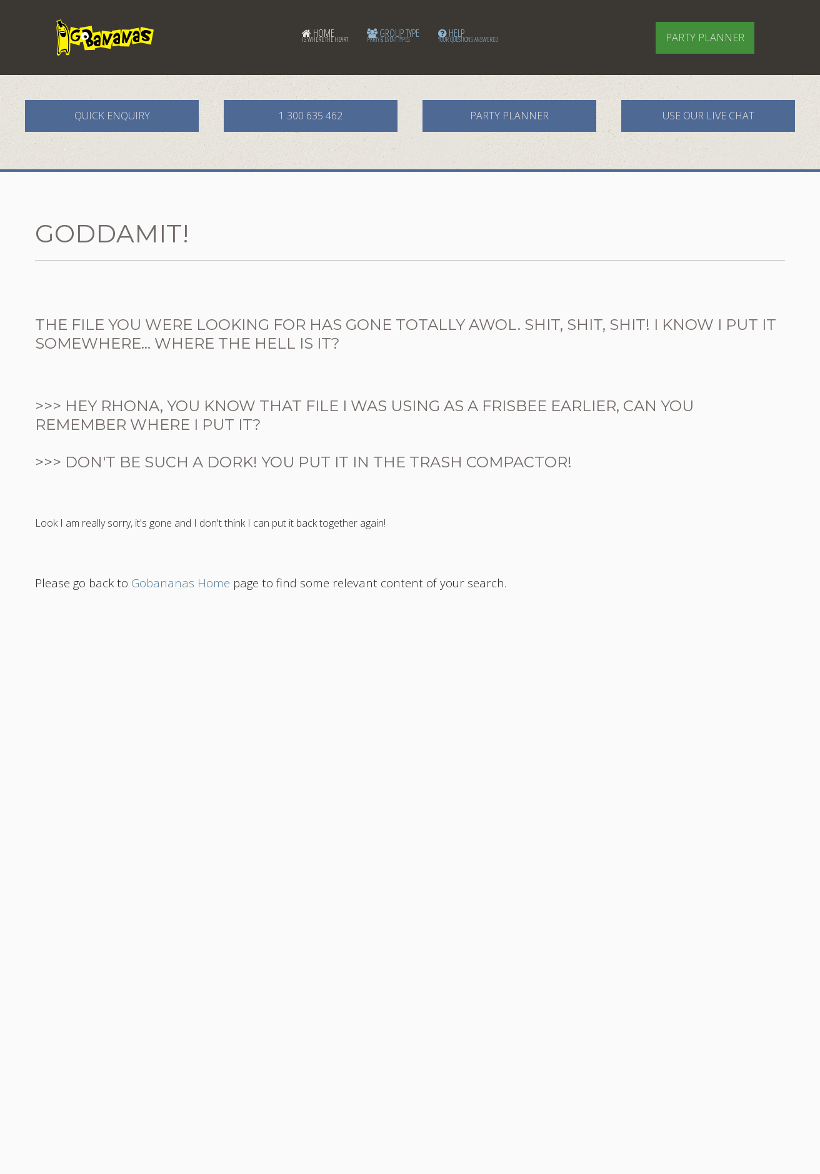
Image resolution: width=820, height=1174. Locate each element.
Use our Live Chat (708, 115)
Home (325, 35)
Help (468, 35)
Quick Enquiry (112, 115)
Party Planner (705, 37)
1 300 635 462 (310, 115)
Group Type (393, 35)
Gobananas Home (180, 582)
